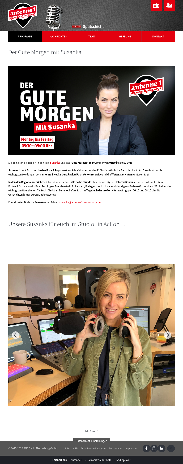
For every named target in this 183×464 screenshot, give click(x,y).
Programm (25, 36)
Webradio (156, 5)
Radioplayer (123, 460)
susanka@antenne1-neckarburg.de (80, 202)
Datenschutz (115, 448)
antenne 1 (77, 460)
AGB (75, 448)
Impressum (131, 448)
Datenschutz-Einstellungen (91, 440)
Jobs (67, 448)
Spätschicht (93, 26)
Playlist (169, 5)
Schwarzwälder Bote (99, 460)
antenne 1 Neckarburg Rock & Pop (23, 16)
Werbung (125, 36)
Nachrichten (58, 36)
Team (91, 36)
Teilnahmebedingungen (93, 448)
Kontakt (158, 36)
